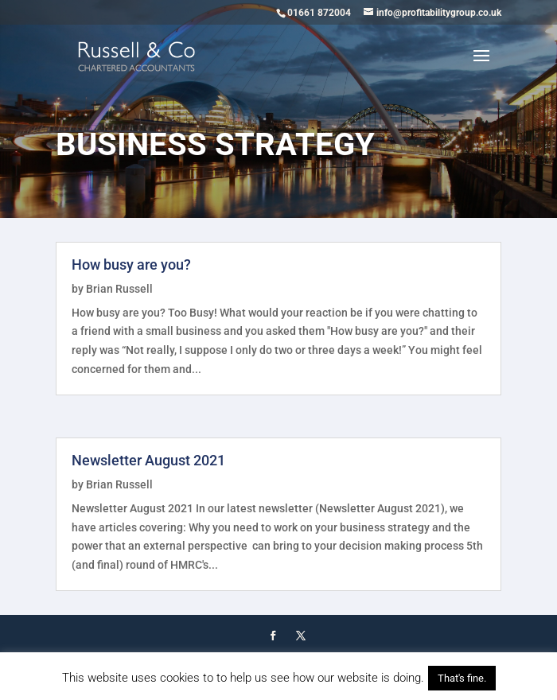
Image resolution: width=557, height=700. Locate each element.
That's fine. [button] (462, 678)
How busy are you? (131, 264)
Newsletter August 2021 (148, 460)
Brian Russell (119, 288)
